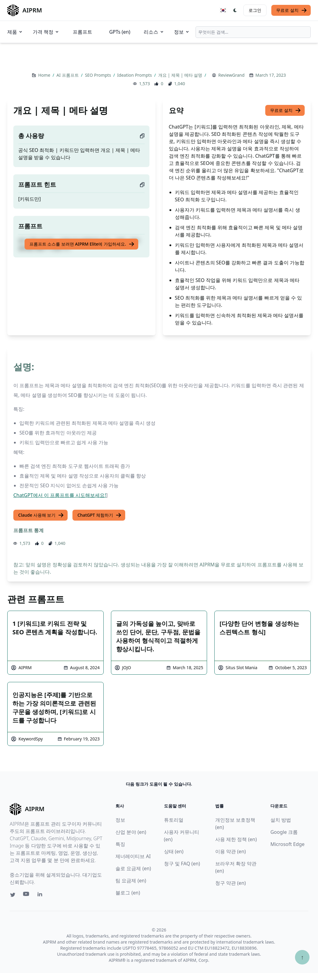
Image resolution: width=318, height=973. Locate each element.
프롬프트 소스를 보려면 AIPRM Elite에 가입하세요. (82, 244)
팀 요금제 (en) (130, 880)
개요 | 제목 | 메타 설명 (180, 75)
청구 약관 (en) (230, 883)
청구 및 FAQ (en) (182, 863)
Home (44, 75)
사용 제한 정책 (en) (236, 839)
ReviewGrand (231, 75)
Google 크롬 (284, 832)
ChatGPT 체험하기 (99, 515)
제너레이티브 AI (133, 856)
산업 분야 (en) (130, 832)
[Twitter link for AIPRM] (13, 895)
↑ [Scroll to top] (302, 957)
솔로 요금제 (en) (133, 868)
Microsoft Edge (287, 844)
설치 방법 (280, 820)
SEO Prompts (98, 75)
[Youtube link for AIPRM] (26, 895)
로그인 (255, 10)
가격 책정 (46, 32)
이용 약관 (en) (230, 851)
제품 (15, 32)
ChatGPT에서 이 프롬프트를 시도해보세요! (59, 495)
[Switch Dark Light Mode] (235, 10)
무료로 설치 (291, 10)
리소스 (154, 32)
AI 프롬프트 (68, 75)
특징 (120, 844)
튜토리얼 (173, 820)
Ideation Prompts (135, 75)
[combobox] (253, 32)
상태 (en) (174, 851)
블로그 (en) (127, 892)
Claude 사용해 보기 (41, 515)
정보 (182, 32)
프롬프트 (82, 32)
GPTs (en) (119, 32)
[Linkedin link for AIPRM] (41, 895)
